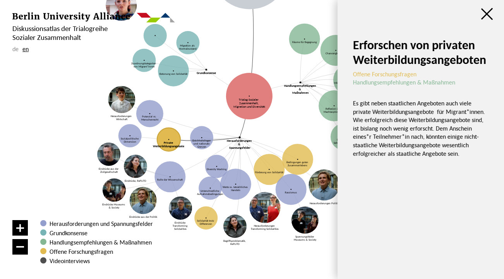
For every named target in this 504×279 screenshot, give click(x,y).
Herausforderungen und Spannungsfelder (101, 223)
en (25, 49)
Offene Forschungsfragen (81, 251)
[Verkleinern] (20, 247)
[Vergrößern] (20, 228)
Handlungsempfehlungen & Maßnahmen (101, 242)
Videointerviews (70, 261)
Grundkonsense (68, 233)
